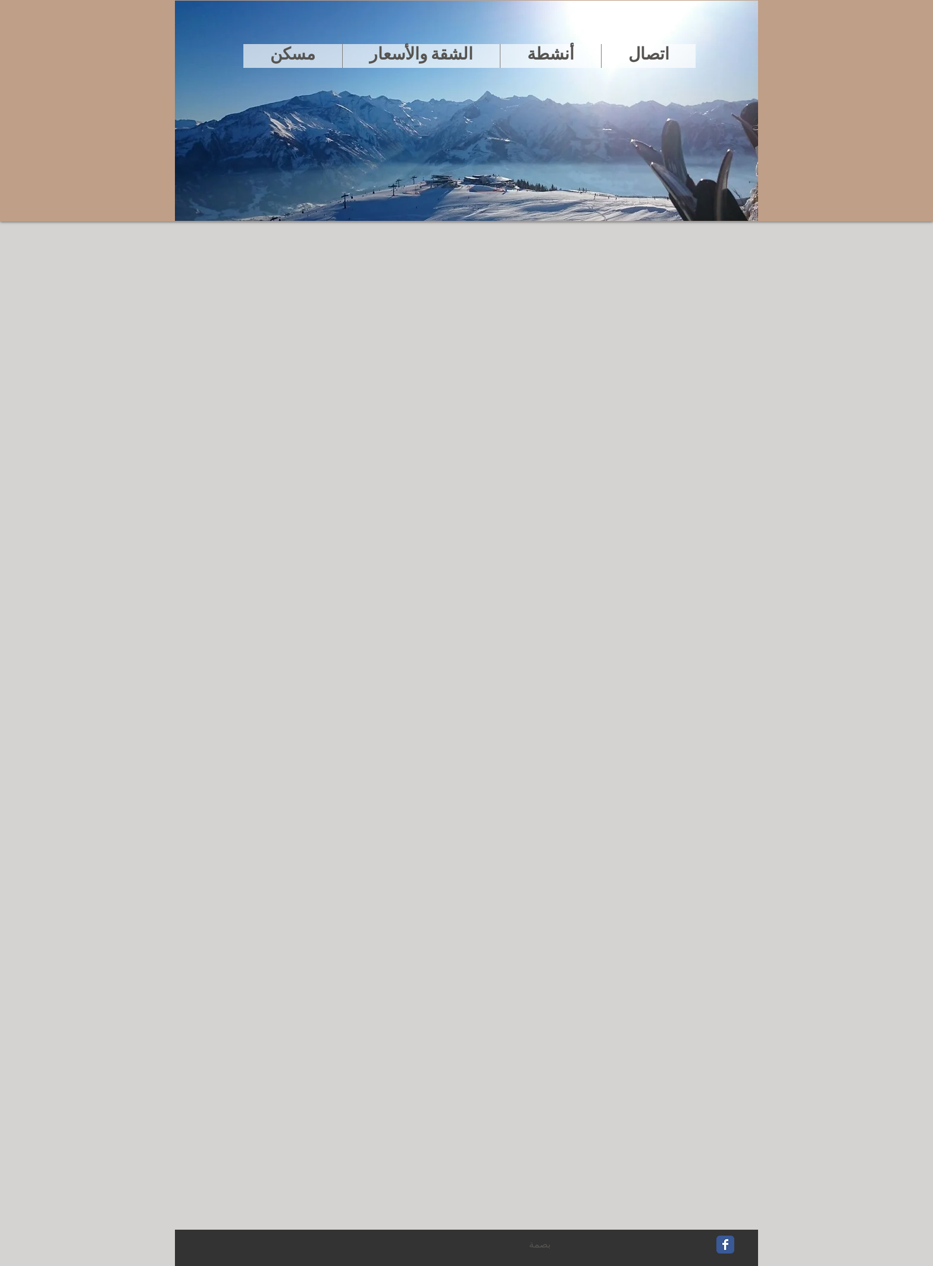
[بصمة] (539, 1245)
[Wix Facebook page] (725, 1244)
